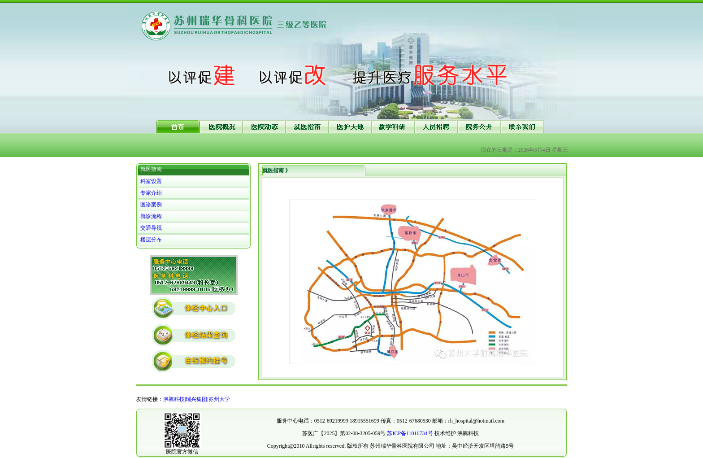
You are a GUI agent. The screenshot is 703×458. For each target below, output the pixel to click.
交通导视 (151, 228)
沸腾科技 (174, 399)
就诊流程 (151, 216)
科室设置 (151, 181)
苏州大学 (219, 399)
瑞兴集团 (196, 399)
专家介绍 (151, 193)
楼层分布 (151, 239)
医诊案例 (151, 204)
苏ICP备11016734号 (410, 433)
